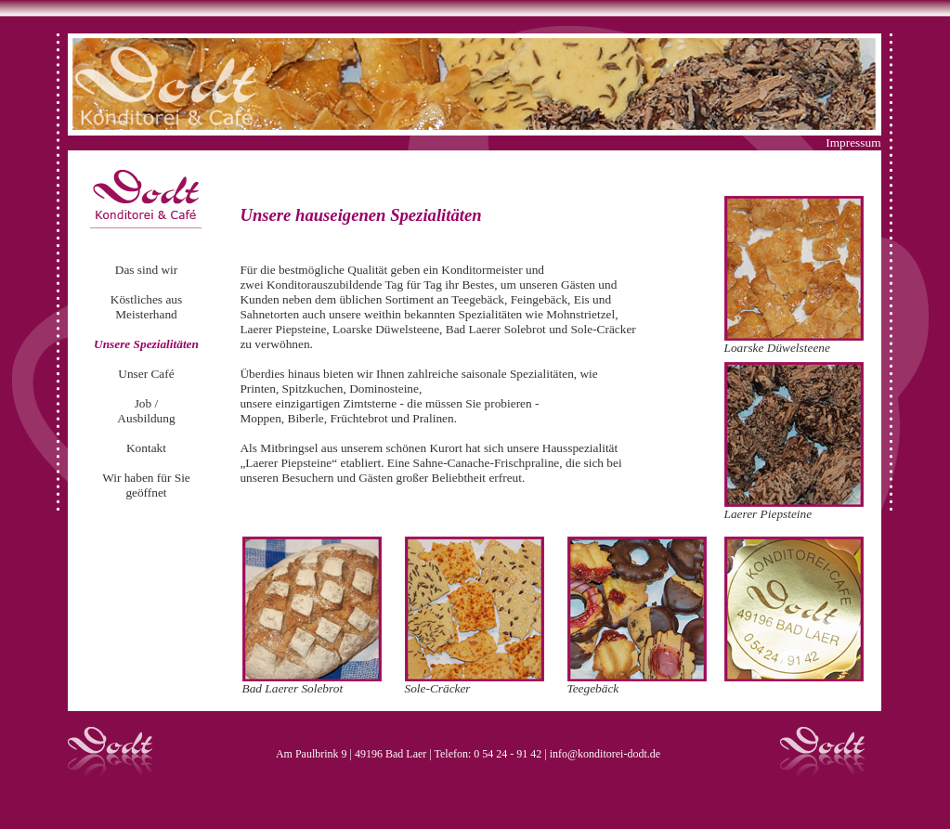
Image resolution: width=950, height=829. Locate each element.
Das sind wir (146, 270)
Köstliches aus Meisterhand (146, 306)
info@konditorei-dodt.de (605, 753)
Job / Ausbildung (146, 410)
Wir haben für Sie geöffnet (146, 485)
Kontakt (146, 448)
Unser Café (146, 374)
